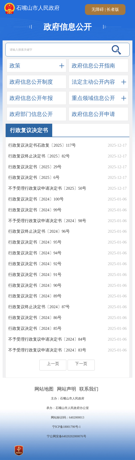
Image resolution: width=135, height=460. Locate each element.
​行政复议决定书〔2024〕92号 (35, 263)
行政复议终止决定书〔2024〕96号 (39, 231)
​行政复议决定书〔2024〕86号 (35, 317)
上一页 (53, 363)
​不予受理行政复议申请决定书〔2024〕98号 (47, 220)
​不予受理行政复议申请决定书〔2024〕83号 (47, 350)
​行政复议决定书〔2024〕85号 (35, 328)
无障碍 (97, 9)
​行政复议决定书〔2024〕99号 (35, 210)
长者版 (113, 9)
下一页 (81, 363)
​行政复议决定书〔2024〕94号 (35, 253)
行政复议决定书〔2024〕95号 (35, 242)
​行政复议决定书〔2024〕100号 (35, 199)
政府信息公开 (68, 26)
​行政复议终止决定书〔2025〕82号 (39, 156)
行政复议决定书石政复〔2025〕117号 (42, 145)
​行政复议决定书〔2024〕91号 (35, 274)
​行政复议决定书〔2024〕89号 (35, 296)
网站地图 (44, 389)
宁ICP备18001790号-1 (66, 426)
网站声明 (66, 389)
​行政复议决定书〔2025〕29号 (35, 167)
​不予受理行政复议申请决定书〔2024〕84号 (47, 339)
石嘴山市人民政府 (32, 8)
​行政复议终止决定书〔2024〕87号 (39, 307)
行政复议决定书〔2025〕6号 (34, 177)
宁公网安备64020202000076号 (66, 436)
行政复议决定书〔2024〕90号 (35, 285)
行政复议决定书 (29, 130)
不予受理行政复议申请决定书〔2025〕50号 (47, 188)
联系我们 (88, 389)
